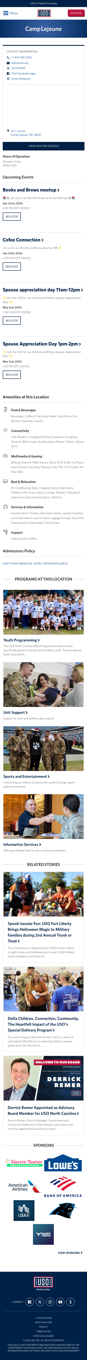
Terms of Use (43, 1331)
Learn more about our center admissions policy (35, 563)
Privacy (43, 1327)
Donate (76, 13)
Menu (10, 13)
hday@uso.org (17, 63)
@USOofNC (16, 68)
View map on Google (43, 146)
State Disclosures (43, 1336)
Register (12, 216)
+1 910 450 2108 (19, 57)
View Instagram (18, 78)
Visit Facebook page (21, 73)
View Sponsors (70, 1253)
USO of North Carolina (43, 3)
